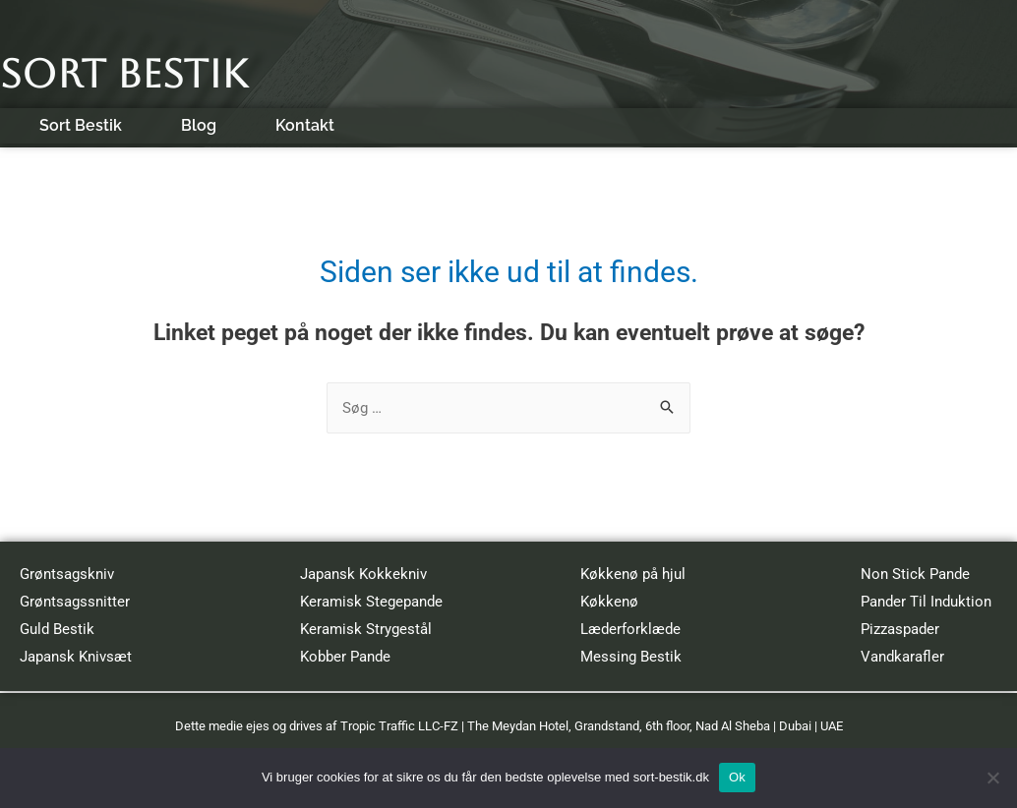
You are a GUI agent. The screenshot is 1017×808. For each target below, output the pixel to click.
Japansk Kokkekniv (363, 574)
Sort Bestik (124, 73)
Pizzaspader (900, 629)
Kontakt (304, 126)
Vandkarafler (902, 656)
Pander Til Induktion (926, 601)
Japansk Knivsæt (76, 656)
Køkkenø (609, 601)
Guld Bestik (57, 629)
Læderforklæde (630, 629)
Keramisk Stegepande (371, 601)
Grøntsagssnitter (75, 601)
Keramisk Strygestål (366, 629)
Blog (198, 126)
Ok (737, 777)
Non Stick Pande (915, 574)
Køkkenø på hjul (633, 574)
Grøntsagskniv (67, 574)
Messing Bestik (631, 656)
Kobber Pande (345, 656)
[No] (992, 777)
